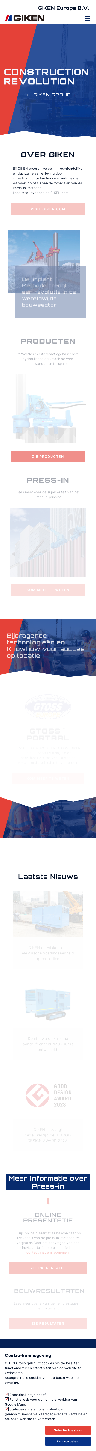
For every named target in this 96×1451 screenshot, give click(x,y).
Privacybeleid (68, 1441)
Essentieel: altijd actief (27, 1395)
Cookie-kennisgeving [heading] (28, 1355)
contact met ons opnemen (47, 1252)
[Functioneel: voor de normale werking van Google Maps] (7, 1399)
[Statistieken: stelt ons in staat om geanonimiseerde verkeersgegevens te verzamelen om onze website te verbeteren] (7, 1409)
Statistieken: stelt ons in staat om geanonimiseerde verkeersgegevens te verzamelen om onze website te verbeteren (46, 1414)
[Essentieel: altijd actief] (7, 1394)
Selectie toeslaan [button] (68, 1430)
